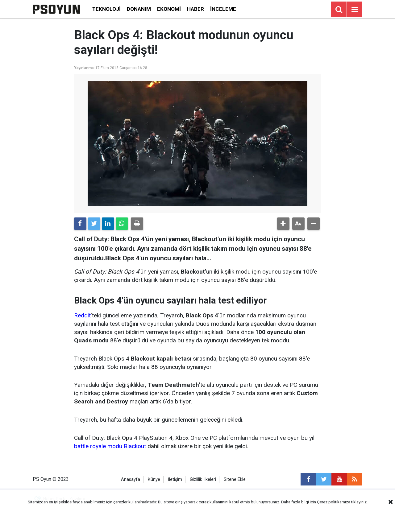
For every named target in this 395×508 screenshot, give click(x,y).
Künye (154, 479)
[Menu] (354, 9)
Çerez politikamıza (333, 502)
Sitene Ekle (235, 479)
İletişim (175, 479)
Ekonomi (169, 9)
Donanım (139, 9)
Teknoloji (106, 9)
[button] (283, 223)
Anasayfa (130, 479)
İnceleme (223, 9)
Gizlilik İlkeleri (203, 479)
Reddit (82, 315)
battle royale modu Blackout (110, 446)
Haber (195, 9)
